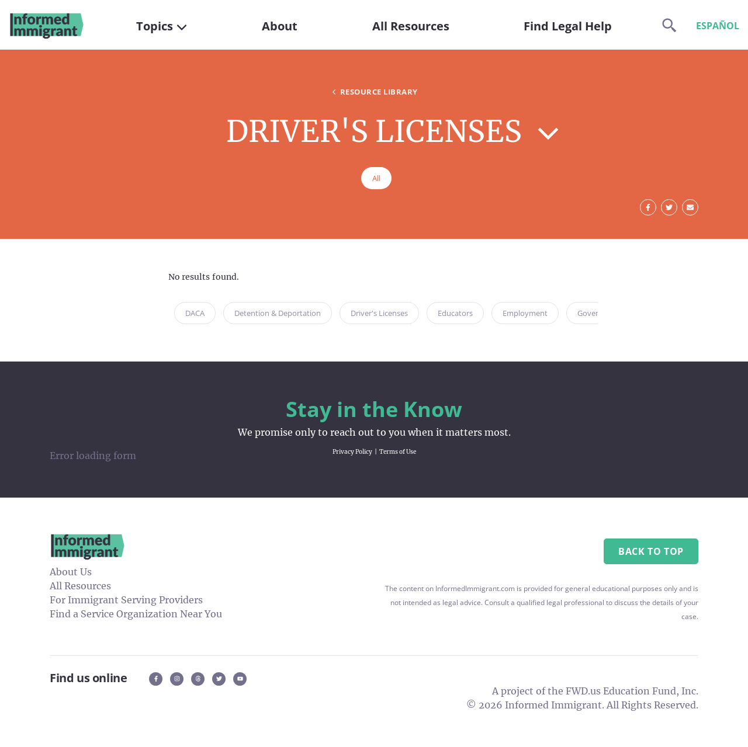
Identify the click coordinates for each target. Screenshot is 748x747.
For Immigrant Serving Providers (126, 600)
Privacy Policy (352, 452)
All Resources (80, 586)
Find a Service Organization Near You (136, 614)
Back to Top (651, 551)
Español (717, 25)
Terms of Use (397, 452)
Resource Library (374, 91)
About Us (71, 572)
